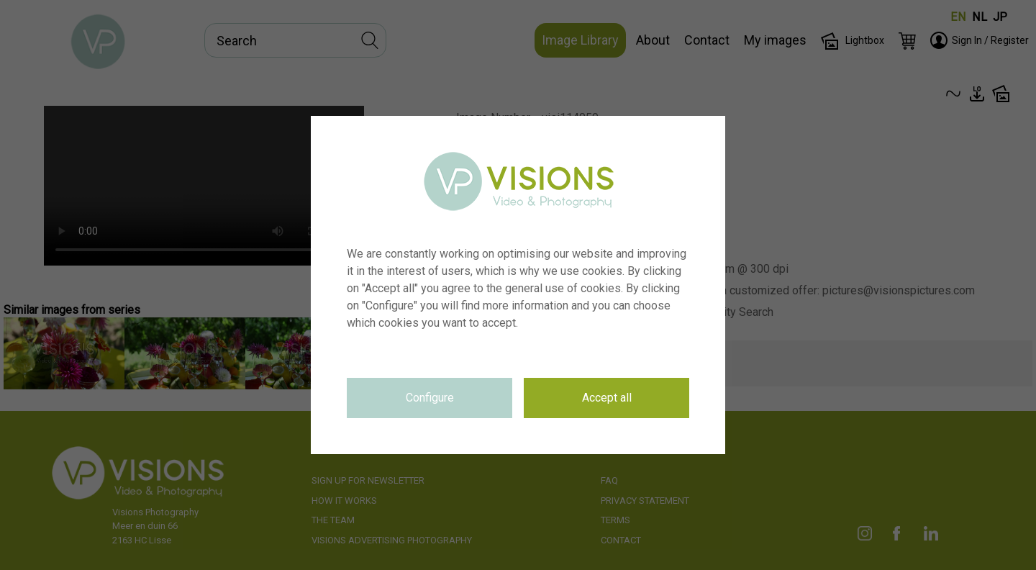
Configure (430, 397)
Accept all (607, 397)
